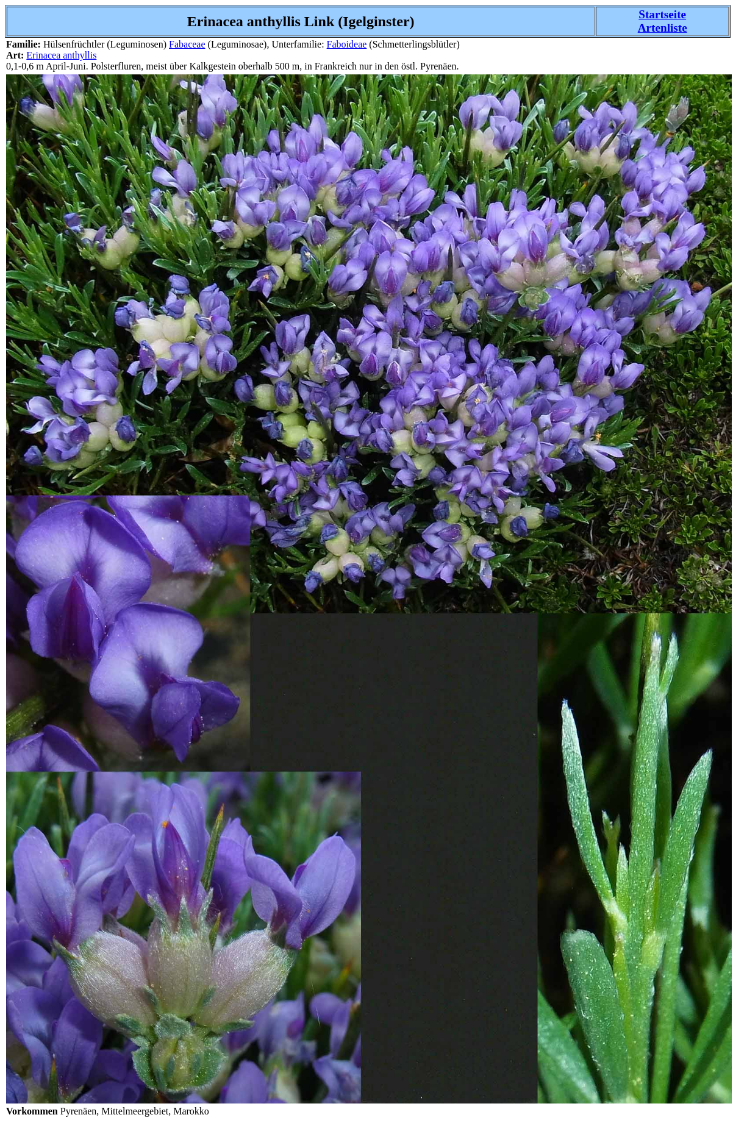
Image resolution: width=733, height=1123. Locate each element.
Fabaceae (187, 44)
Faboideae (347, 44)
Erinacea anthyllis (61, 55)
